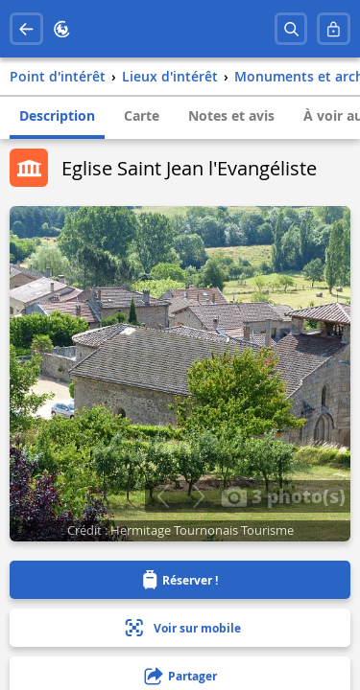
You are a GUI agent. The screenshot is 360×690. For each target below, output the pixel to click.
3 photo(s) (283, 495)
